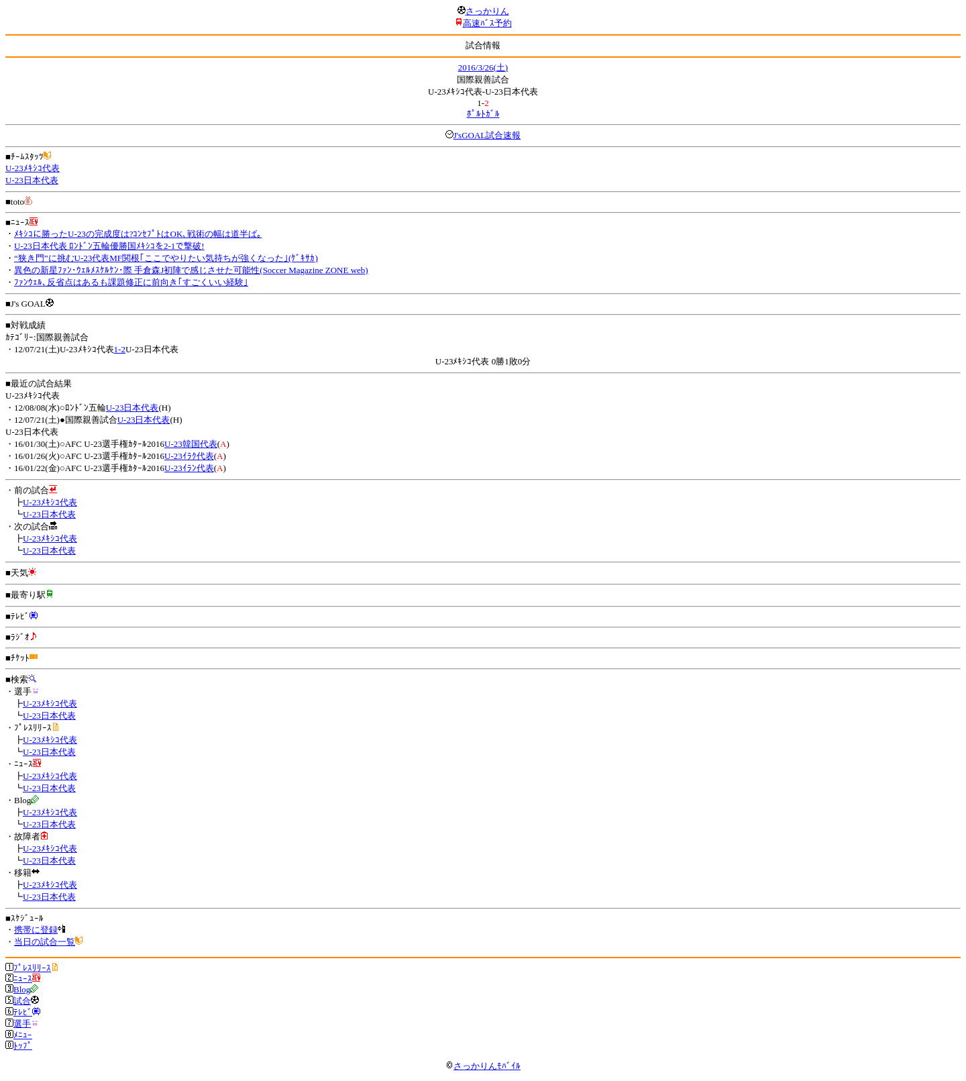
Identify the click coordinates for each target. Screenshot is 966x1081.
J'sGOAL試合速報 (487, 135)
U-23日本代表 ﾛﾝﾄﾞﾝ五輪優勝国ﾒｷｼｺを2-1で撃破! (109, 246)
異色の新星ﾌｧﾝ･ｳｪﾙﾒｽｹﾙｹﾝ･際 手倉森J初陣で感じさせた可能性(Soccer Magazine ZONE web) (191, 270)
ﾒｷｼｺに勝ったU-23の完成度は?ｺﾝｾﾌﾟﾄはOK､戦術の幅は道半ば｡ (138, 234)
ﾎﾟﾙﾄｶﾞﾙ (483, 114)
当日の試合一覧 (44, 942)
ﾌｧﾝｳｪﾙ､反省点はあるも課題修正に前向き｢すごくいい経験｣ (131, 282)
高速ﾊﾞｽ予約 (487, 23)
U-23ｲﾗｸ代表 (189, 456)
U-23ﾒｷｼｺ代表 (32, 168)
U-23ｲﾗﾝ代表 (189, 468)
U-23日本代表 (31, 180)
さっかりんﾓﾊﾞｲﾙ (483, 1066)
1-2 (119, 349)
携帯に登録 (36, 930)
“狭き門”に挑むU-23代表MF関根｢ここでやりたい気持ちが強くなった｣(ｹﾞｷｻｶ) (166, 258)
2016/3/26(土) (483, 67)
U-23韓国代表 (190, 444)
